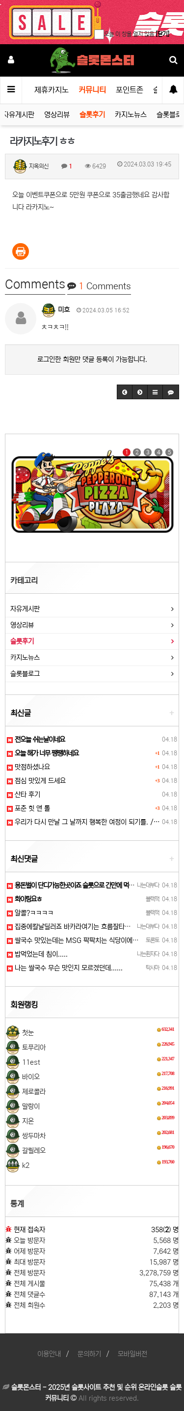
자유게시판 (18, 115)
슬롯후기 (92, 115)
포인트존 (129, 89)
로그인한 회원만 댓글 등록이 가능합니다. (92, 359)
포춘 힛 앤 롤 (28, 808)
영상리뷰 (57, 115)
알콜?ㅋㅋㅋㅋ (30, 913)
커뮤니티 (92, 89)
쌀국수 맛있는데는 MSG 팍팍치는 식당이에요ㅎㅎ (78, 940)
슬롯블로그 (25, 674)
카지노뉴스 (131, 115)
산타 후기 (23, 795)
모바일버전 (132, 1354)
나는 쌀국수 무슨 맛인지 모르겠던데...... (65, 968)
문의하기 (89, 1354)
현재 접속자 (29, 1230)
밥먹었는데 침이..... (37, 954)
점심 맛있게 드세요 (36, 781)
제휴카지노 (51, 89)
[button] (124, 392)
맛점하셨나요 (28, 767)
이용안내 (49, 1354)
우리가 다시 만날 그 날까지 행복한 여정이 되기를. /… (83, 822)
